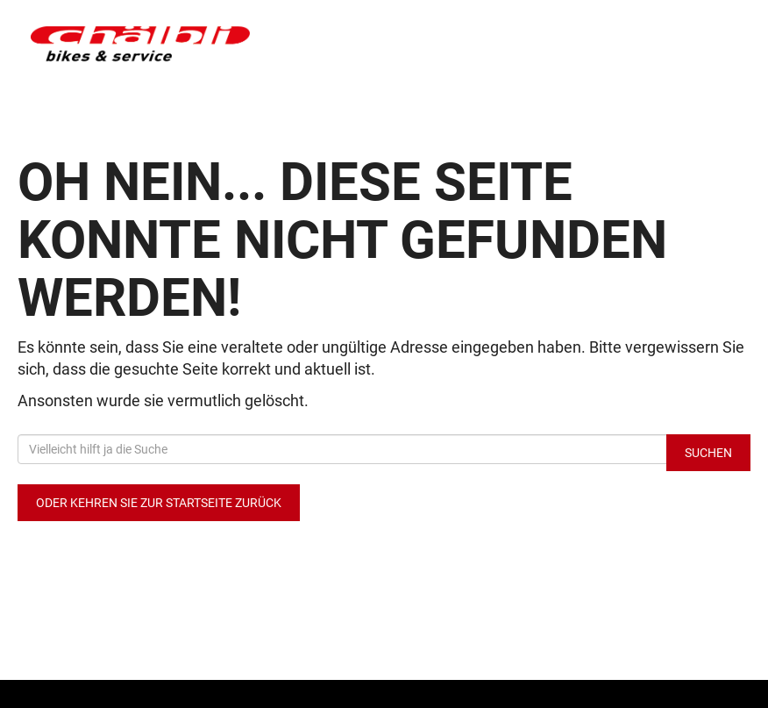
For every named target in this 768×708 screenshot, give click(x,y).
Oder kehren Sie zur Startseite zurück (158, 503)
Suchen (708, 453)
